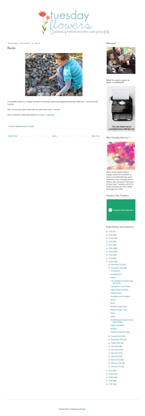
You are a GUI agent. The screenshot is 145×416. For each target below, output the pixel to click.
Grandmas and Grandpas (120, 296)
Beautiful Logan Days (119, 307)
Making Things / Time (119, 310)
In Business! (115, 271)
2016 (111, 248)
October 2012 (116, 336)
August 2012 (116, 343)
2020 (111, 235)
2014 (111, 255)
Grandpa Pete (116, 274)
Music (113, 303)
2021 (111, 232)
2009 (111, 377)
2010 (111, 374)
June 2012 (115, 350)
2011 (111, 371)
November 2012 (117, 268)
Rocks (113, 317)
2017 (111, 245)
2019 (111, 238)
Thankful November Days (120, 332)
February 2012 (117, 363)
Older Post (95, 136)
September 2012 (117, 340)
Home (54, 136)
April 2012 (115, 356)
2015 (111, 252)
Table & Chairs (116, 293)
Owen (113, 313)
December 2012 (117, 265)
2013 (111, 258)
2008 (111, 381)
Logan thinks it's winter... (120, 290)
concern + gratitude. (46, 115)
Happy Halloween (117, 325)
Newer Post (12, 136)
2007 (111, 384)
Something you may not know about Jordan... (122, 321)
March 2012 (116, 360)
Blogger (83, 409)
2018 (111, 242)
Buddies (114, 329)
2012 (111, 262)
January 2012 (116, 367)
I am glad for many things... (121, 286)
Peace (113, 278)
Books (113, 300)
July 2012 (115, 346)
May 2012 (115, 353)
